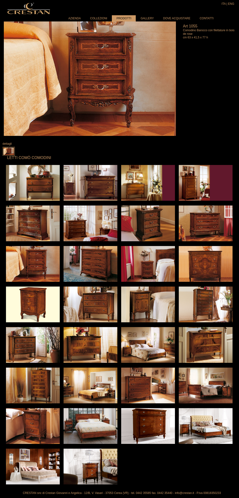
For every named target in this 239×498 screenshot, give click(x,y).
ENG (231, 3)
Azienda (74, 18)
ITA (224, 3)
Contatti (206, 18)
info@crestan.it (184, 493)
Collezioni (98, 18)
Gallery (147, 18)
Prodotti (123, 18)
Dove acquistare (176, 18)
